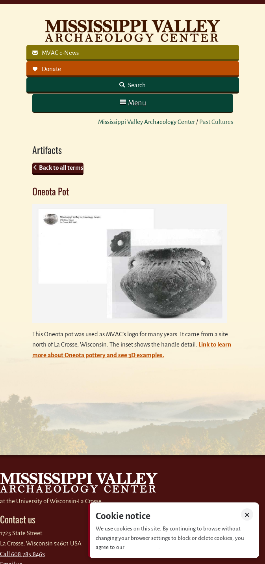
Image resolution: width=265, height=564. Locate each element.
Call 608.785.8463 (22, 554)
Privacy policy (142, 547)
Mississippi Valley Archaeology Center (146, 121)
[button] (132, 103)
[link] (132, 53)
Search (136, 85)
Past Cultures (216, 121)
